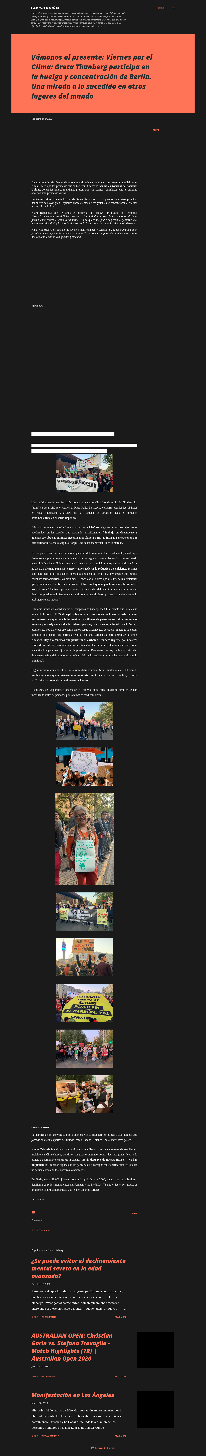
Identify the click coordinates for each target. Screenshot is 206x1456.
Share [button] (156, 130)
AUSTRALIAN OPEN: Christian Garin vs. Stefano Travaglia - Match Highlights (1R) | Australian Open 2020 (71, 1347)
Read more (120, 1317)
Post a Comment (40, 1230)
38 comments (47, 1376)
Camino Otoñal (45, 8)
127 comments (48, 1317)
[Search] (161, 8)
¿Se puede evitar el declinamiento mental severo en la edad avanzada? (78, 1268)
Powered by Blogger (103, 1448)
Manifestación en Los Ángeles (72, 1395)
